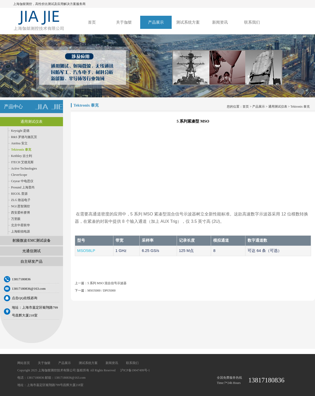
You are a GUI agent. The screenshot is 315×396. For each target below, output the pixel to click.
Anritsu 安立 (19, 143)
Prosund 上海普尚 (23, 187)
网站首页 (23, 363)
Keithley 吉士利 (21, 156)
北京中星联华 (20, 225)
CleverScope (19, 175)
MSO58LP (86, 251)
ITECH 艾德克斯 (22, 162)
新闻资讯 (220, 22)
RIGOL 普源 (19, 194)
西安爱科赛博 (20, 212)
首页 (92, 22)
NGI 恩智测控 (20, 206)
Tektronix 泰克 (21, 149)
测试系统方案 (188, 22)
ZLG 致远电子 (20, 200)
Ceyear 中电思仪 (22, 181)
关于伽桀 (124, 22)
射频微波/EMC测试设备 (31, 240)
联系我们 (252, 22)
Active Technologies (24, 168)
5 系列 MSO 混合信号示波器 (107, 283)
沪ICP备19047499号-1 (135, 370)
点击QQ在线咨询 (24, 298)
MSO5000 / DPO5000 (101, 290)
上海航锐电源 (20, 231)
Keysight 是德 (20, 131)
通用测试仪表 (31, 122)
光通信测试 (31, 251)
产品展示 (156, 22)
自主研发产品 (31, 261)
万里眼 (15, 219)
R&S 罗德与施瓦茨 (24, 137)
